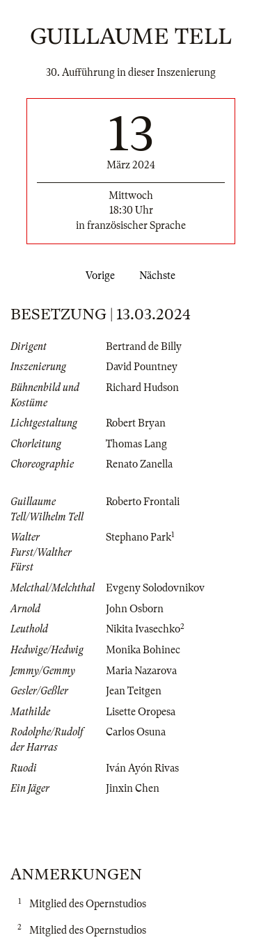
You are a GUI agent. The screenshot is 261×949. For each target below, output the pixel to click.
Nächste (160, 275)
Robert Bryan (136, 423)
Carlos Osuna (136, 731)
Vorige (97, 275)
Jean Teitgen (133, 690)
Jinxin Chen (132, 788)
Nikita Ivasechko (143, 629)
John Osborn (135, 608)
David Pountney (141, 366)
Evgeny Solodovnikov (155, 587)
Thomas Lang (136, 443)
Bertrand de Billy (144, 346)
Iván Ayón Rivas (142, 768)
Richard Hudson (142, 387)
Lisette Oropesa (140, 711)
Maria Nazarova (141, 670)
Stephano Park (138, 537)
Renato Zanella (139, 464)
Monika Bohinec (143, 649)
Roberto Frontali (143, 501)
